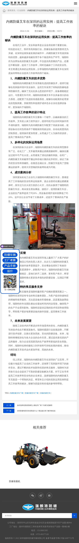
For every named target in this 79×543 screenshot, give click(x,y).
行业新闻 (21, 10)
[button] (77, 247)
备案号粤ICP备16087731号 (62, 538)
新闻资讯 (11, 10)
